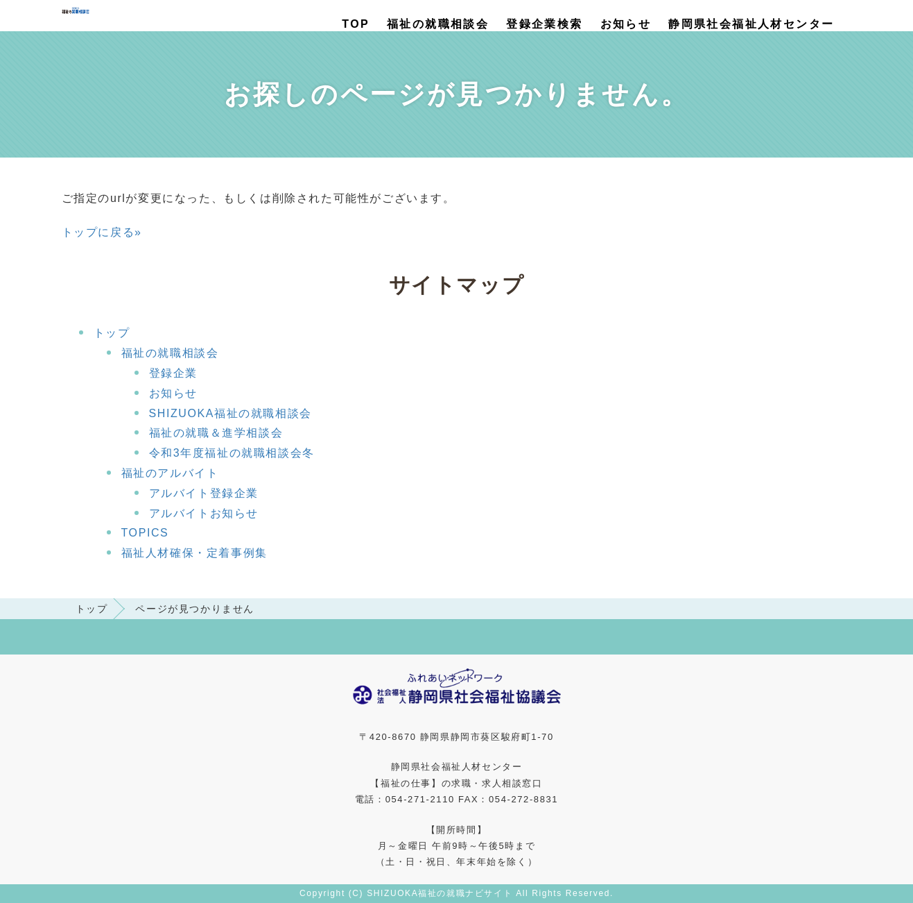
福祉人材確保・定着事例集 (194, 553)
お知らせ (626, 24)
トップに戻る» (102, 232)
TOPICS (145, 533)
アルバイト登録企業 (204, 493)
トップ (112, 333)
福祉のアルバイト (170, 473)
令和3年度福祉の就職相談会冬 (232, 453)
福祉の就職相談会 (438, 24)
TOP (355, 24)
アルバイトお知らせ (204, 513)
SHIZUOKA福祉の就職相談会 (230, 413)
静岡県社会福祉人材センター (751, 24)
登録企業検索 (544, 24)
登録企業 (173, 373)
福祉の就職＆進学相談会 (216, 433)
